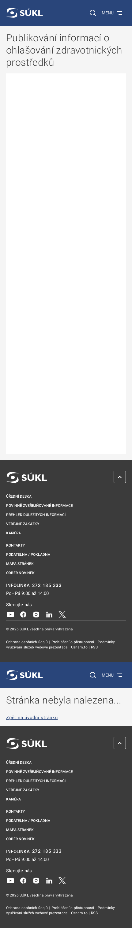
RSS (94, 647)
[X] (62, 614)
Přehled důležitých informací (36, 515)
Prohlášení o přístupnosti (73, 642)
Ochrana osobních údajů (27, 642)
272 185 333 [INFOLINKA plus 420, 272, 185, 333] (47, 585)
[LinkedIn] (49, 614)
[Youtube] (10, 614)
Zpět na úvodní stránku (32, 717)
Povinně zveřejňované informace (39, 505)
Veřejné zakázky (22, 524)
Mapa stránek (20, 564)
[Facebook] (23, 614)
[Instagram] (36, 614)
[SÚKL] (24, 13)
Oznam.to (80, 647)
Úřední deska (19, 496)
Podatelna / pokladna (28, 554)
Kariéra (13, 533)
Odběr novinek (20, 573)
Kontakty (15, 545)
